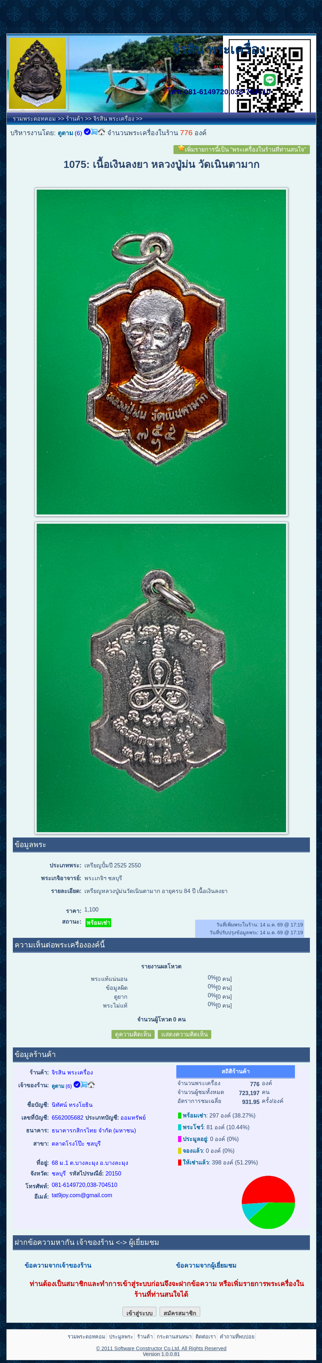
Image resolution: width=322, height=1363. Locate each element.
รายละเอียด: (66, 891)
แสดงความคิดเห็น (184, 1034)
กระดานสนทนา (174, 1337)
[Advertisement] (129, 16)
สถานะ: (71, 922)
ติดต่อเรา (206, 1337)
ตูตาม (65, 133)
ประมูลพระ (121, 1337)
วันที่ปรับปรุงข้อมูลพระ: (234, 932)
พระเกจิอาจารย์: (61, 878)
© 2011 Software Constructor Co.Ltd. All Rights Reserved (161, 1348)
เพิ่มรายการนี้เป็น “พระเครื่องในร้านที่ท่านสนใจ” (241, 149)
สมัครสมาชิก (179, 1313)
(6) (78, 133)
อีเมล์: (41, 1197)
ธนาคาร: (37, 1130)
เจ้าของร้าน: (33, 1085)
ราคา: (73, 911)
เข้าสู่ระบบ (139, 1313)
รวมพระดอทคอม (34, 119)
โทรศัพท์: (37, 1186)
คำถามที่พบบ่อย (237, 1337)
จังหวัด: (39, 1174)
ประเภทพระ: (65, 865)
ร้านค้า (74, 119)
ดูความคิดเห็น (133, 1034)
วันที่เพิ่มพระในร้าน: (238, 925)
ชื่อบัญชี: (38, 1105)
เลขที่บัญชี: (35, 1118)
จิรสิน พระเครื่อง (113, 119)
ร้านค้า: (39, 1072)
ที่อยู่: (42, 1163)
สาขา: (41, 1144)
